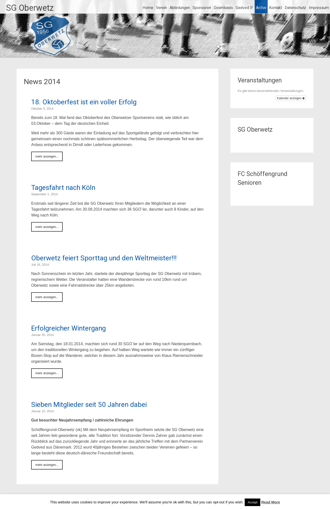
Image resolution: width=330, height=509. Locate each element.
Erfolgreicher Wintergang (68, 328)
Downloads (223, 7)
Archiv (261, 7)
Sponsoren (202, 7)
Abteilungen (180, 7)
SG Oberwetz (30, 8)
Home (148, 7)
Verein (161, 7)
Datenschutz (295, 7)
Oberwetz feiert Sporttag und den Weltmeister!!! (104, 258)
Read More (270, 502)
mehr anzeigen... (46, 156)
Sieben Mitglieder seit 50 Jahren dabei (89, 405)
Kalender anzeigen (291, 98)
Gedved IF (244, 7)
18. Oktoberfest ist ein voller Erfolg (83, 102)
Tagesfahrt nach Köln (63, 188)
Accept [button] (252, 502)
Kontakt (275, 7)
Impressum (319, 7)
